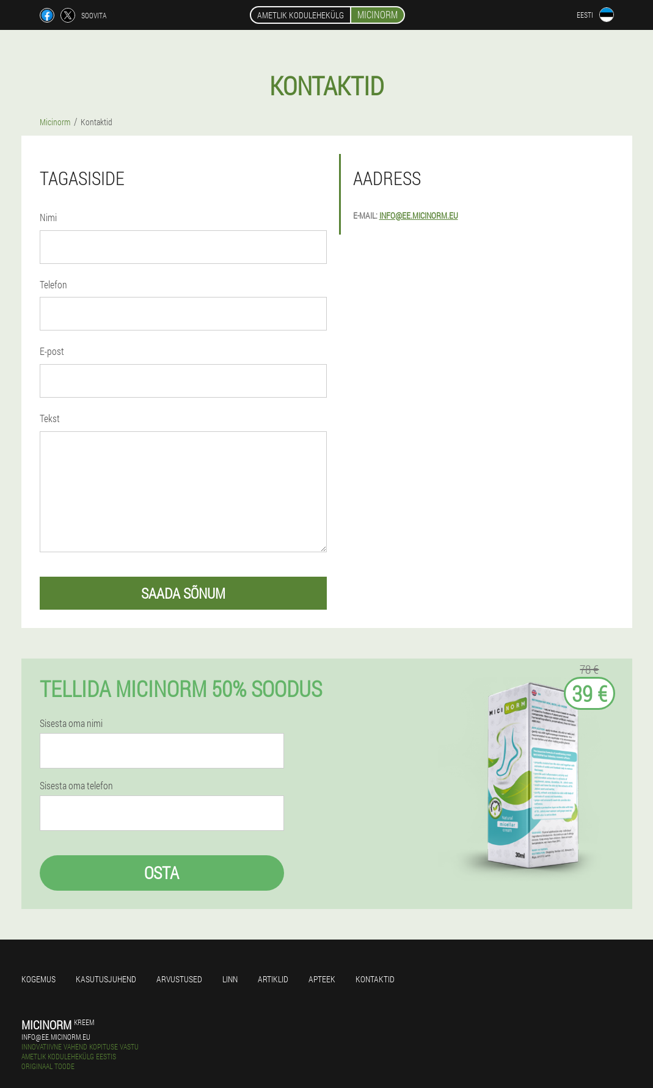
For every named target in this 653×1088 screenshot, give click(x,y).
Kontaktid (375, 979)
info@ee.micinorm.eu (418, 215)
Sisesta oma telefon (76, 785)
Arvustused (179, 979)
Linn (230, 979)
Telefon (53, 284)
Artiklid (273, 979)
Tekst (50, 418)
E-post (52, 351)
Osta (161, 872)
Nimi (48, 217)
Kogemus (38, 979)
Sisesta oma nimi (71, 723)
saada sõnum (183, 593)
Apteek (321, 979)
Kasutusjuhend (106, 979)
